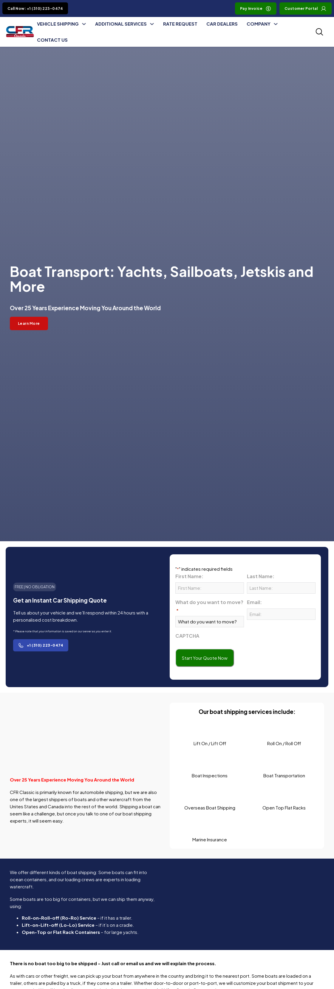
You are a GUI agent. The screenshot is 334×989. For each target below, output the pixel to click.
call (115, 963)
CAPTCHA (187, 636)
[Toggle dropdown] (84, 24)
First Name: (189, 576)
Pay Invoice (256, 9)
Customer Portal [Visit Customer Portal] (305, 9)
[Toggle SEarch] (319, 32)
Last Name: (260, 576)
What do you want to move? (209, 606)
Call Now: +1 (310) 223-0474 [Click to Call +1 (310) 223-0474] (35, 8)
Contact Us (52, 40)
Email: (254, 602)
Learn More (29, 323)
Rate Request (180, 23)
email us (135, 963)
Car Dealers (222, 23)
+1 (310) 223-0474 (41, 645)
